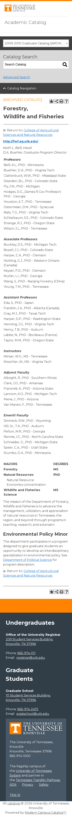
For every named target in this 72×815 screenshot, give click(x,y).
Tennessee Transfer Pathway (38, 780)
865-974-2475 (27, 709)
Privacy (27, 784)
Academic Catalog (25, 22)
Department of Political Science (27, 560)
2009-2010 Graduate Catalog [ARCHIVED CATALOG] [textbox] (37, 43)
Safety (44, 784)
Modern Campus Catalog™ (45, 812)
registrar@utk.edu (30, 658)
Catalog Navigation (21, 88)
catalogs (13, 803)
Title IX (15, 795)
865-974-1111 (26, 653)
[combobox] (36, 43)
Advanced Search (16, 77)
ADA (13, 784)
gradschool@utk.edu (32, 714)
